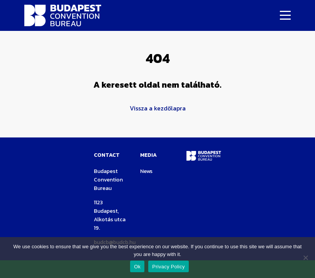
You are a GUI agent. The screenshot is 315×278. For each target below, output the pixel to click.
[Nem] (305, 257)
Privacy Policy (168, 267)
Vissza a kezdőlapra (158, 108)
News (146, 171)
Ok (137, 267)
